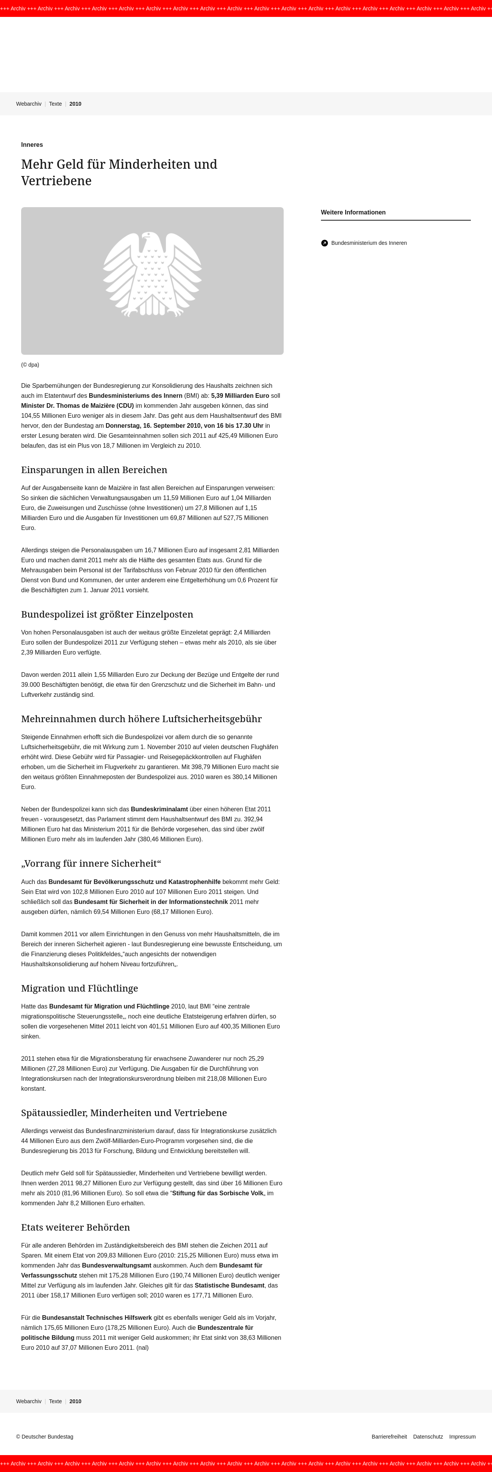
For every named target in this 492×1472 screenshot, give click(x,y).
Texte (55, 104)
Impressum (462, 1437)
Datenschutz (428, 1437)
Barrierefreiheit (389, 1437)
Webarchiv (29, 104)
